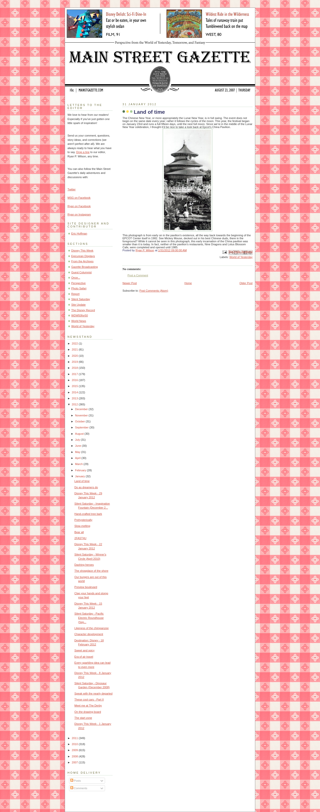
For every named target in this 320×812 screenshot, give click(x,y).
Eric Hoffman (79, 233)
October (80, 421)
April (78, 457)
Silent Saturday (80, 299)
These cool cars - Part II (89, 699)
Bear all (79, 532)
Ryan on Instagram (79, 214)
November (81, 415)
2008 (75, 756)
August (79, 433)
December (81, 409)
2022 (75, 343)
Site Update (78, 304)
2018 (75, 367)
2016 (75, 380)
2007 (75, 762)
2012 (75, 404)
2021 (75, 349)
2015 (75, 386)
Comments (78, 788)
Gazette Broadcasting (84, 266)
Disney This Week (82, 250)
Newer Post (129, 283)
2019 (75, 361)
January (80, 476)
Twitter (72, 189)
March (79, 464)
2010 (75, 744)
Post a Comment (138, 275)
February (81, 470)
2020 (75, 355)
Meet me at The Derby (88, 705)
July (78, 439)
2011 (75, 738)
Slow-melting (82, 525)
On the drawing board (87, 711)
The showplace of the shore (91, 570)
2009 (75, 750)
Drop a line (83, 152)
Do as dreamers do (86, 487)
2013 (75, 398)
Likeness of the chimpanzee (91, 628)
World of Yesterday (240, 257)
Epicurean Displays (83, 256)
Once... (75, 277)
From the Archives (82, 261)
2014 (75, 392)
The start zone (83, 717)
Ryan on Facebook (79, 206)
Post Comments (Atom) (154, 290)
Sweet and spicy (84, 650)
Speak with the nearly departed (93, 693)
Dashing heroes (84, 564)
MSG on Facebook (79, 197)
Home (188, 283)
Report (75, 293)
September (82, 427)
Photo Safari (78, 288)
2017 (75, 374)
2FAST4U (80, 538)
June (78, 445)
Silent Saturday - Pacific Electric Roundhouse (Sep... (89, 617)
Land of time (82, 481)
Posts (75, 780)
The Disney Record (83, 310)
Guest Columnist (81, 272)
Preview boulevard (85, 587)
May (78, 451)
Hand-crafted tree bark (88, 513)
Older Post (246, 283)
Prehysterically (83, 519)
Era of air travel (83, 656)
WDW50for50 (79, 315)
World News (78, 320)
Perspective (78, 283)
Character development (88, 634)
